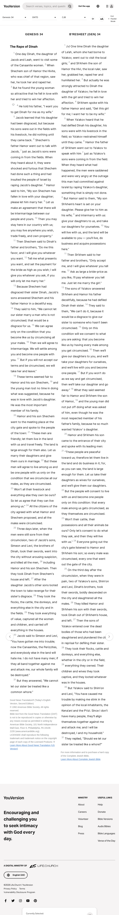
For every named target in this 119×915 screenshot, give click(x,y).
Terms (22, 888)
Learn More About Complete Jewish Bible (81, 759)
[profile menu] (109, 6)
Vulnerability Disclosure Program (19, 892)
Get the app (84, 6)
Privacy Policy (10, 888)
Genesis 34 (14, 17)
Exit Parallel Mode (112, 18)
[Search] (44, 6)
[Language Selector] (98, 6)
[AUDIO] (92, 18)
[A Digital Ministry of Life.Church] (59, 864)
